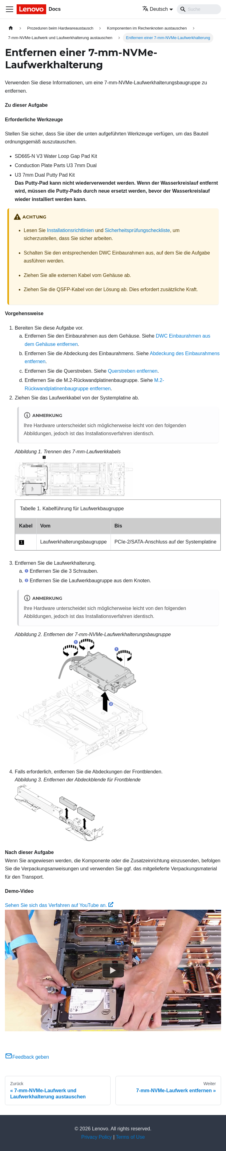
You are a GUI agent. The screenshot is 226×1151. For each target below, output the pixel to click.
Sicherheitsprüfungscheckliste (137, 230)
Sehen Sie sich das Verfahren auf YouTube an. (59, 905)
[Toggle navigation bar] (9, 9)
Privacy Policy (96, 1137)
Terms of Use (130, 1137)
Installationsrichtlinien (70, 230)
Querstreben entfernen (132, 371)
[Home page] (11, 28)
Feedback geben (27, 1057)
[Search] (199, 9)
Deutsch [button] (155, 9)
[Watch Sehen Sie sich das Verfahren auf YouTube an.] (113, 970)
